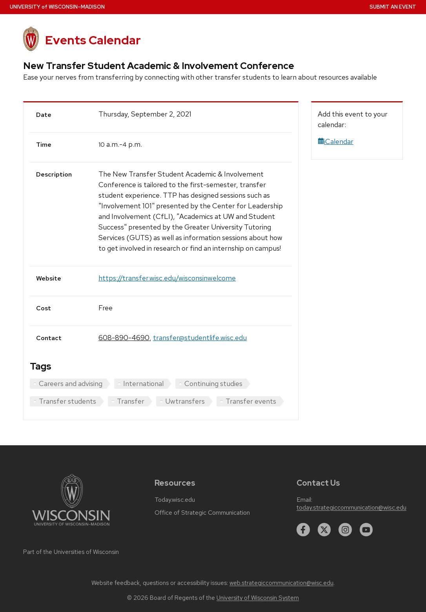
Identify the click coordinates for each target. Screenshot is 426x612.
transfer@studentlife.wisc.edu (200, 337)
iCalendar (335, 141)
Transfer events (251, 401)
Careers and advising (70, 383)
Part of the (71, 552)
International (143, 383)
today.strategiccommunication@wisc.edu (351, 508)
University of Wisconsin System (258, 598)
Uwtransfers (185, 401)
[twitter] (324, 529)
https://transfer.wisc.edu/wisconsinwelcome (167, 277)
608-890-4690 (123, 337)
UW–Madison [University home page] (57, 7)
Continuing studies (213, 383)
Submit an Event (393, 7)
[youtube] (366, 529)
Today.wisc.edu (175, 500)
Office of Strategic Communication (202, 513)
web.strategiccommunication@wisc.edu (281, 583)
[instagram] (345, 529)
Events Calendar (93, 40)
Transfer (130, 401)
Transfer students (67, 401)
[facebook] (303, 529)
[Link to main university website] (71, 527)
